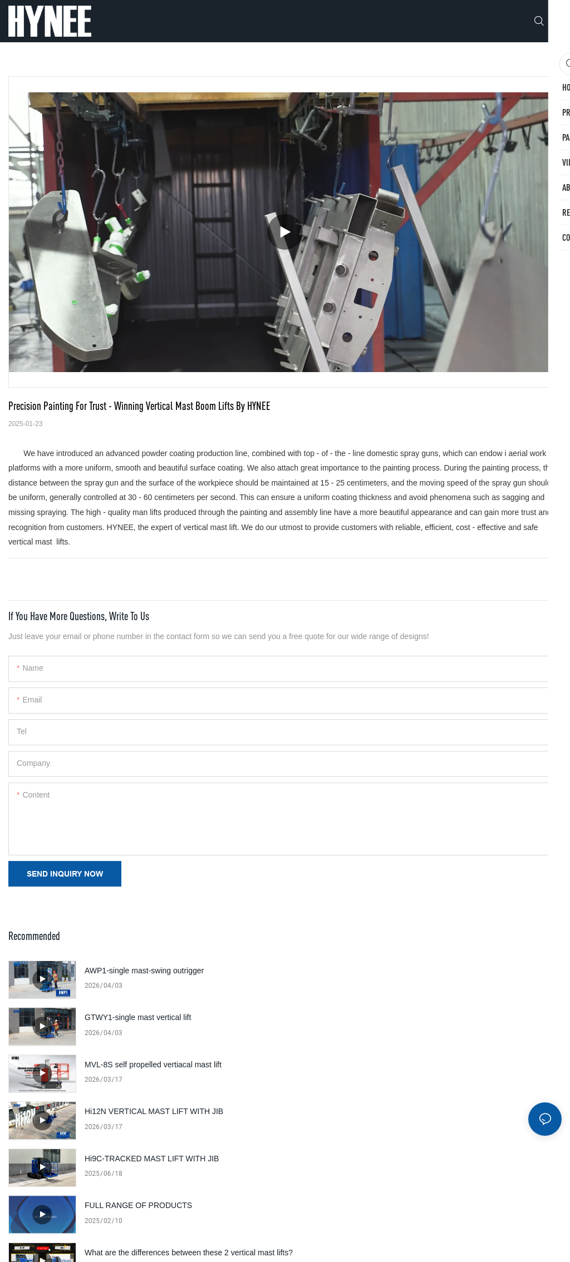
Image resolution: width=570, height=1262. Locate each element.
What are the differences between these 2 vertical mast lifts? (179, 1119)
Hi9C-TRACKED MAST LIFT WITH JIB (152, 1064)
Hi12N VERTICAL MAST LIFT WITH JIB (430, 1017)
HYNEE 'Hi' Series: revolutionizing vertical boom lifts (175, 1164)
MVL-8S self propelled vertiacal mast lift (153, 1017)
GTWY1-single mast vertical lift (414, 970)
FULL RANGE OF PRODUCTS (415, 1064)
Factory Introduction (395, 1111)
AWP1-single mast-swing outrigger (144, 970)
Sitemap (380, 1242)
